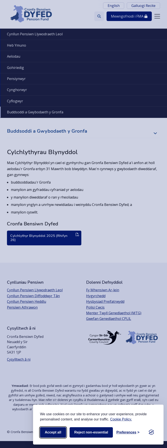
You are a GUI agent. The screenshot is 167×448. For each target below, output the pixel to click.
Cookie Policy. (121, 419)
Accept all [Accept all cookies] (53, 432)
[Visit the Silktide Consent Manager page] (151, 432)
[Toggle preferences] (127, 432)
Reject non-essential (91, 432)
